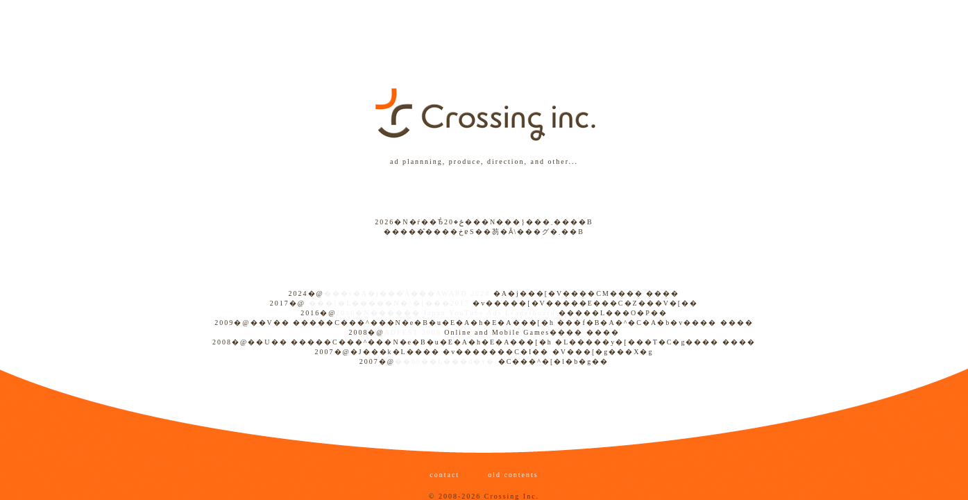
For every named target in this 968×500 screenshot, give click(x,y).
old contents (511, 474)
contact (446, 474)
